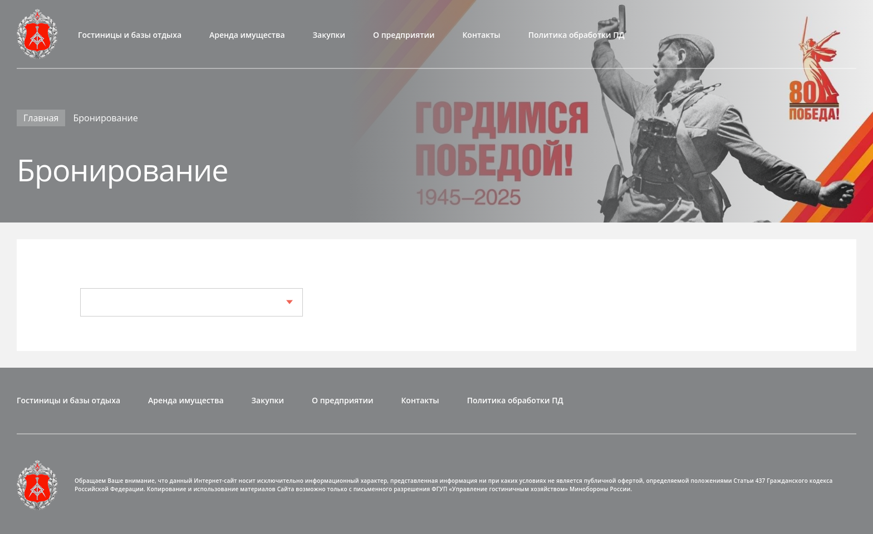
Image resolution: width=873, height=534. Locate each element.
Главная (40, 118)
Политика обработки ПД (576, 34)
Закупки (329, 34)
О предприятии (403, 34)
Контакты (481, 34)
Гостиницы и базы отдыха (130, 34)
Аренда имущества (247, 34)
